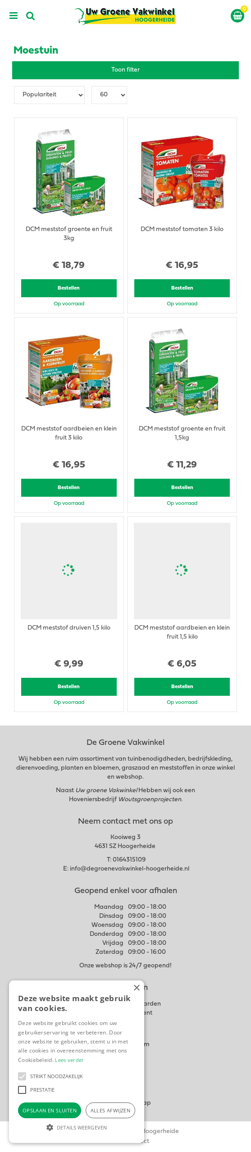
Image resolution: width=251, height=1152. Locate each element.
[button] (22, 1076)
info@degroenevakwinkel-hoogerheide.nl (129, 869)
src (30, 16)
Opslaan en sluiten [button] (50, 1110)
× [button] (136, 988)
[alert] (76, 1061)
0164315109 (129, 860)
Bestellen (69, 288)
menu (13, 16)
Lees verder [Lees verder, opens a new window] (69, 1060)
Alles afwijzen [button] (111, 1110)
